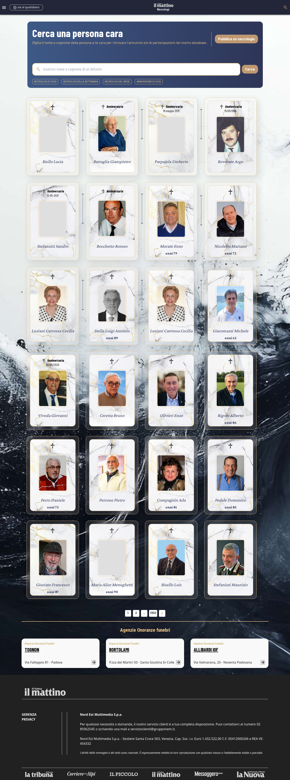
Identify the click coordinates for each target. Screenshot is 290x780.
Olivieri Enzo (171, 415)
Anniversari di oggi (149, 81)
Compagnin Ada (171, 500)
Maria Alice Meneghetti (112, 584)
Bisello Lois (171, 584)
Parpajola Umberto (171, 161)
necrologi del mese (117, 81)
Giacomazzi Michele (230, 330)
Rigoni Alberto (230, 415)
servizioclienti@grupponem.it (152, 729)
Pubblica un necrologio (236, 39)
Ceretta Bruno (111, 415)
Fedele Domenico (230, 500)
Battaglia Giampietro (111, 161)
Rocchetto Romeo (111, 246)
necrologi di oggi (45, 81)
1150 (153, 613)
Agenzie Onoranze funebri (145, 630)
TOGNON (32, 649)
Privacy (28, 719)
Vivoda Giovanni (52, 415)
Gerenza (29, 714)
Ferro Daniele (53, 500)
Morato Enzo (171, 246)
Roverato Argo (230, 161)
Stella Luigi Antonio (111, 330)
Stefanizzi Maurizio (230, 584)
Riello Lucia (52, 161)
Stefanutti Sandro (52, 246)
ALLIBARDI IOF (206, 649)
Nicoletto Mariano (230, 246)
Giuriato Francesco (52, 584)
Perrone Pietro (112, 500)
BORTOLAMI (119, 649)
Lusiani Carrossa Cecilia (52, 330)
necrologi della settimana (80, 81)
